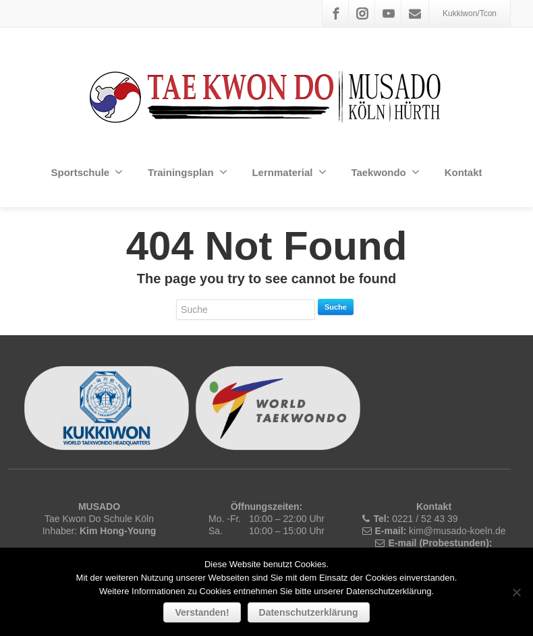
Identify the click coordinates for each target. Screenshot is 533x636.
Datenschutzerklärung (308, 612)
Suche (336, 307)
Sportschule (87, 172)
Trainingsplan (187, 172)
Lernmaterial (289, 172)
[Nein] (516, 592)
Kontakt (463, 172)
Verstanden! (202, 612)
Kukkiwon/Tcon (470, 13)
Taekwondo (385, 172)
